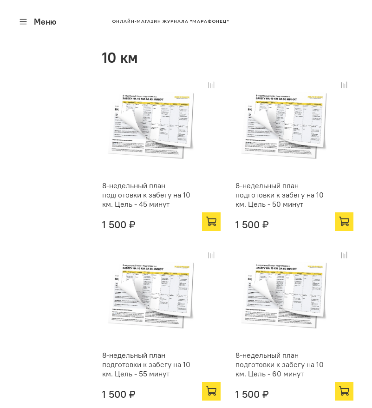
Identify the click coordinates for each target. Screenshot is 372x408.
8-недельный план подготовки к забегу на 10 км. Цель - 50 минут (279, 195)
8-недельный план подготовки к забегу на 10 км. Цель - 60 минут (279, 364)
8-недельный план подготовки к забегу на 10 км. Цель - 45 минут (146, 195)
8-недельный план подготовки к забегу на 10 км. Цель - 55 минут (146, 364)
